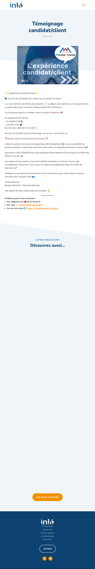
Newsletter (47, 539)
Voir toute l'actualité (47, 497)
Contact (47, 548)
